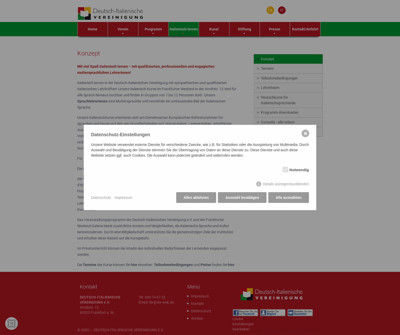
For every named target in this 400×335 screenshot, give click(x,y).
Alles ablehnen (196, 197)
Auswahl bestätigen (242, 197)
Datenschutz (101, 197)
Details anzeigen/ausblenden (286, 184)
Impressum (123, 197)
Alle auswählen (289, 197)
